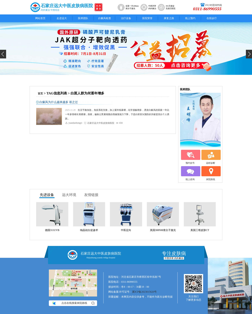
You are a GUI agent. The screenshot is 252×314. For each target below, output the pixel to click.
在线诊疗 (212, 18)
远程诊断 (210, 157)
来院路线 (210, 173)
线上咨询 (190, 173)
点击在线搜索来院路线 (73, 303)
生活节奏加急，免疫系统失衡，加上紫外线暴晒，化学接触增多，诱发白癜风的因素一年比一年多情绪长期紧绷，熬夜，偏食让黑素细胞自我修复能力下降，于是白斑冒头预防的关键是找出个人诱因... (117, 114)
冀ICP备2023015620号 (144, 291)
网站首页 (40, 18)
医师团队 (83, 18)
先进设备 (47, 195)
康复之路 (169, 18)
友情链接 (91, 195)
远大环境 (69, 195)
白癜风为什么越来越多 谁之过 (58, 102)
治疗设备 (126, 18)
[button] (3, 54)
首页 (40, 93)
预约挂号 (190, 157)
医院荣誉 (147, 18)
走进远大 (62, 18)
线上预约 (190, 18)
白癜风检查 (104, 18)
